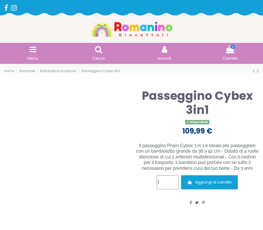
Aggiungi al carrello (209, 182)
